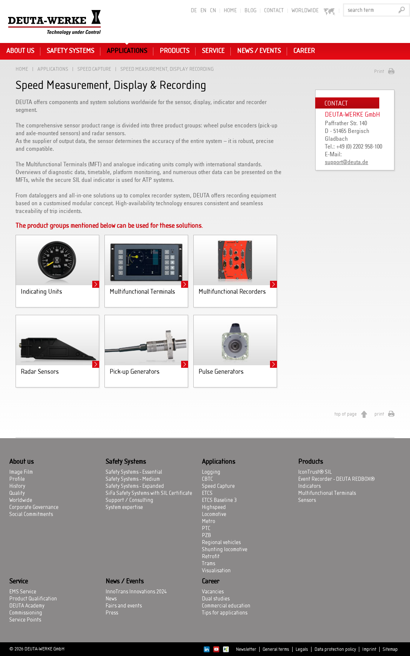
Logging (211, 472)
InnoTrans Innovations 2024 (136, 592)
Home (230, 11)
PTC (206, 529)
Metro (208, 522)
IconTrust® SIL (315, 472)
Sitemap (390, 649)
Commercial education (226, 606)
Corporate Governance (34, 507)
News (111, 599)
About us (20, 51)
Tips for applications (224, 613)
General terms (276, 649)
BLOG (250, 11)
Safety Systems (70, 51)
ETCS (207, 493)
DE (194, 11)
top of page (345, 414)
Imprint (369, 649)
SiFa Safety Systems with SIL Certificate (149, 493)
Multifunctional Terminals (327, 493)
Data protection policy (335, 649)
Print (379, 71)
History (17, 486)
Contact (274, 11)
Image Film (21, 472)
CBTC (207, 479)
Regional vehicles (221, 543)
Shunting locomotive (224, 550)
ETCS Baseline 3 (219, 500)
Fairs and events (124, 606)
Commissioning (25, 613)
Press (112, 613)
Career (304, 51)
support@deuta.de (346, 162)
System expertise (124, 507)
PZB (206, 536)
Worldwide (20, 500)
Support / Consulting (129, 500)
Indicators (309, 486)
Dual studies (216, 599)
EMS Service (22, 592)
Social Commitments (31, 514)
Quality (17, 493)
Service (213, 51)
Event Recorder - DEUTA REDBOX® (336, 479)
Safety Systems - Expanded (135, 486)
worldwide (313, 11)
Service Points (25, 620)
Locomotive (214, 514)
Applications (127, 51)
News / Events (259, 51)
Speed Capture (94, 69)
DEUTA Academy (26, 606)
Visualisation (216, 571)
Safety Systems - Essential (134, 472)
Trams (208, 564)
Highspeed (214, 507)
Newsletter (246, 649)
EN (203, 11)
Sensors (307, 500)
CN (213, 11)
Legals (302, 649)
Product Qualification (33, 599)
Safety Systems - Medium (133, 479)
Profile (17, 479)
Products (174, 51)
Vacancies (213, 592)
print (379, 414)
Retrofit (211, 557)
